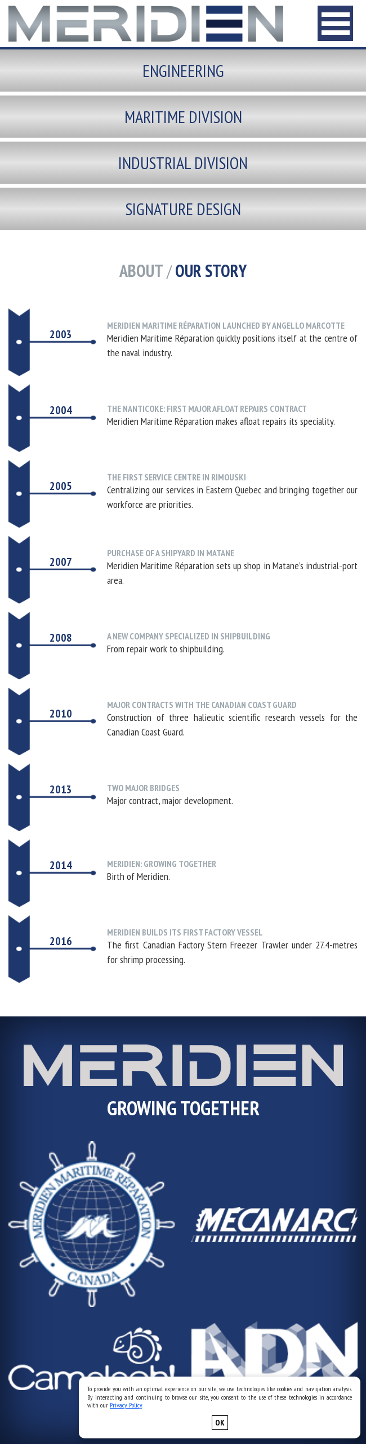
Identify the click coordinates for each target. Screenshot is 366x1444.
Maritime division (183, 117)
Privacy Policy (126, 1405)
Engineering (183, 70)
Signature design (183, 209)
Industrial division (183, 163)
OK (220, 1423)
